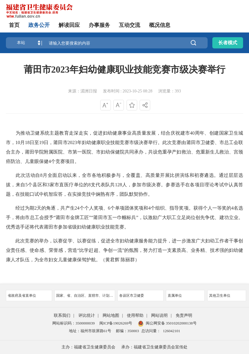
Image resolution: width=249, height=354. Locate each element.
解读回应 (69, 25)
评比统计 (86, 315)
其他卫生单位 (226, 295)
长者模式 (227, 42)
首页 (14, 25)
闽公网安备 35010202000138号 (171, 323)
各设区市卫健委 (140, 295)
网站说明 (159, 315)
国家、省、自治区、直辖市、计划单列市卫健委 (85, 295)
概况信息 (159, 25)
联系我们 (62, 315)
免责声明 (184, 315)
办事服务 (99, 25)
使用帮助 (135, 315)
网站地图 (111, 315)
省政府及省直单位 (29, 295)
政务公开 (39, 25)
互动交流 (129, 25)
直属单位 (185, 295)
